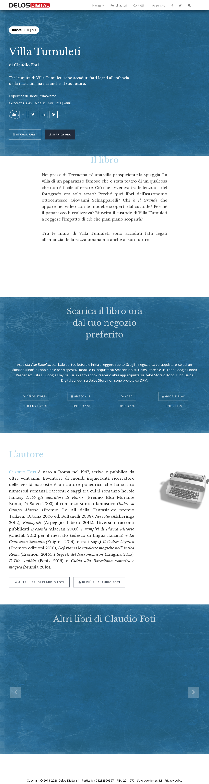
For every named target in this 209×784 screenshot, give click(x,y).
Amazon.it (81, 386)
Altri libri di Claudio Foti (39, 571)
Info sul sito (157, 5)
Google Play (173, 386)
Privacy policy (173, 776)
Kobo (127, 386)
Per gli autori (118, 5)
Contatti (138, 5)
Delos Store (35, 386)
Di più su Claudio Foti (98, 571)
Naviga (98, 5)
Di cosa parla (26, 131)
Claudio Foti (26, 64)
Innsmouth (20, 29)
